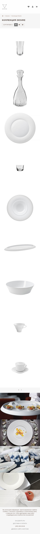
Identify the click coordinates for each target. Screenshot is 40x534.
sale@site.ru (20, 520)
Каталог (7, 16)
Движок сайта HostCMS (20, 529)
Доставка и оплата (20, 523)
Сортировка (8, 24)
